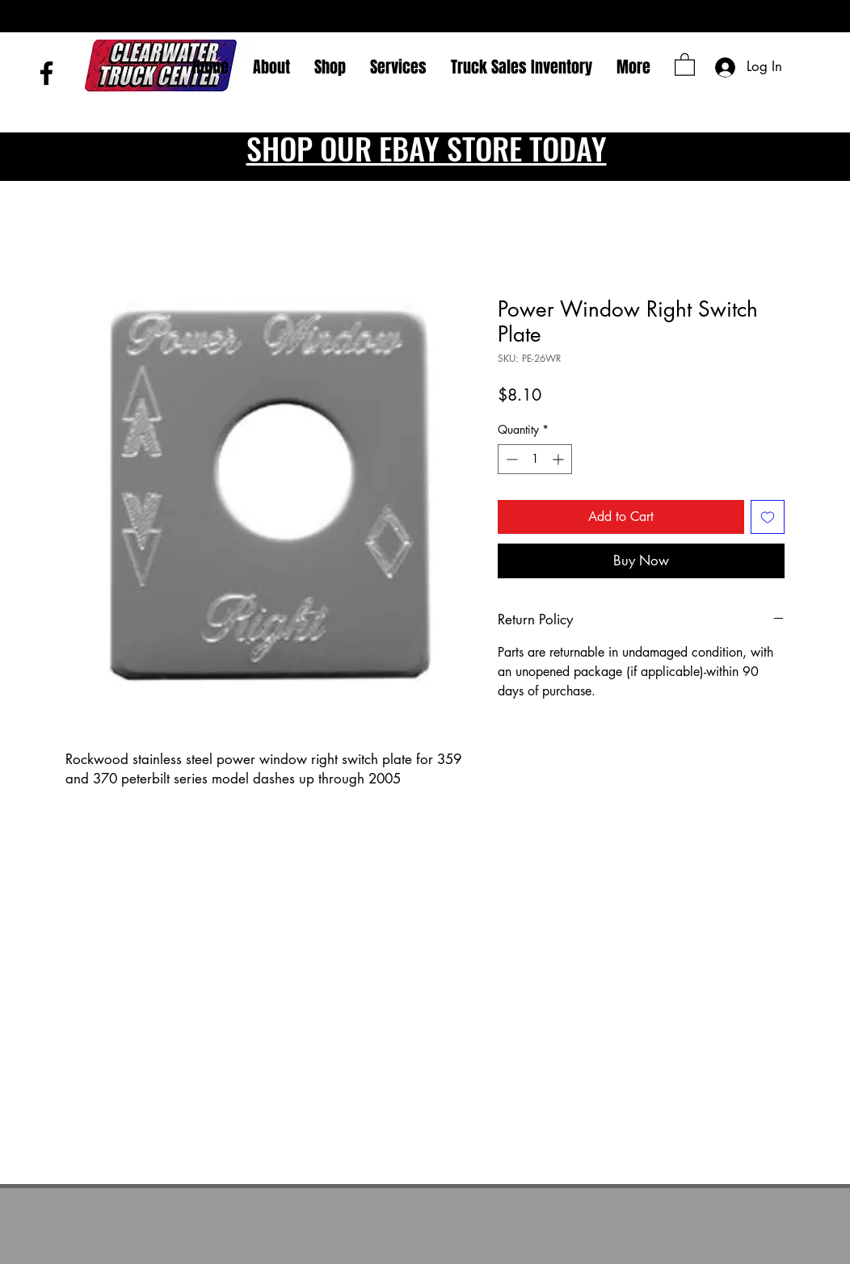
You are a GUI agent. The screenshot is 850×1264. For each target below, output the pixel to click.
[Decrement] (510, 459)
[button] (685, 64)
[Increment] (559, 459)
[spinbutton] (534, 459)
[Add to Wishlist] (768, 517)
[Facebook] (46, 73)
